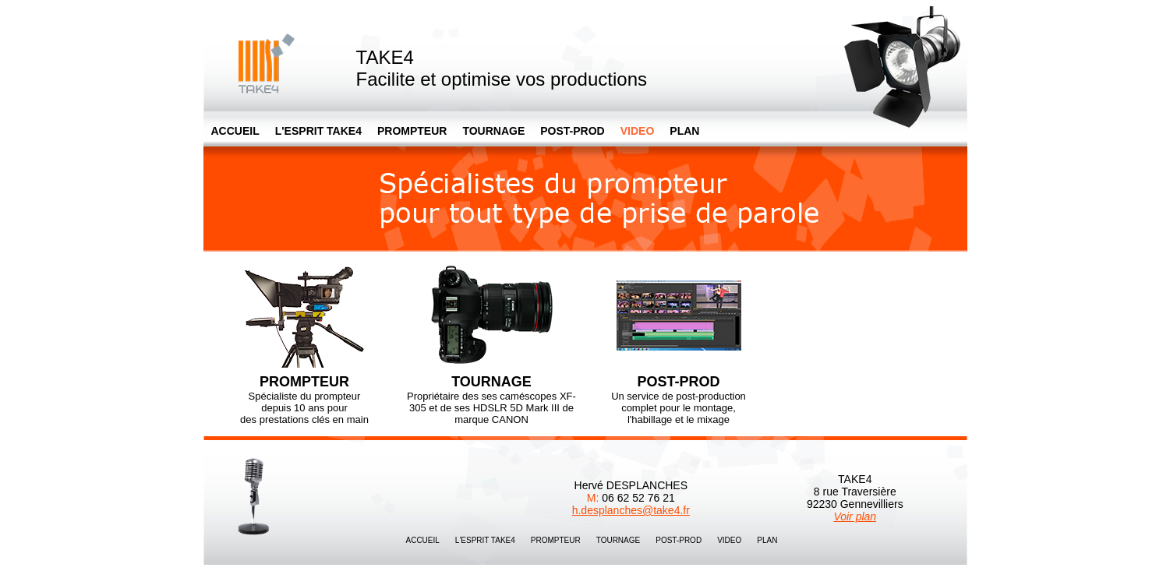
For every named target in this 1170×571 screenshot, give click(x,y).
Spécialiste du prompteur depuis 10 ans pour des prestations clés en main (304, 341)
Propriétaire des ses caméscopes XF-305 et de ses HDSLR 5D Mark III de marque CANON (491, 341)
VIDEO (729, 540)
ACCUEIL (235, 131)
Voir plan (854, 516)
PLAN (684, 131)
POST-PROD (572, 131)
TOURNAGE (493, 131)
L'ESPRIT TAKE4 (318, 131)
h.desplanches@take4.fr (631, 510)
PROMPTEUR (412, 131)
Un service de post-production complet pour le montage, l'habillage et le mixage (678, 341)
